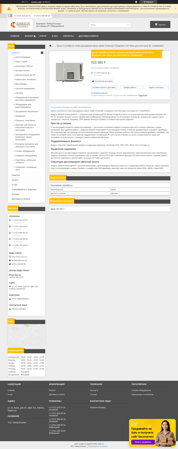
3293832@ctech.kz (19, 260)
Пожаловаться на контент (98, 446)
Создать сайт (36, 2)
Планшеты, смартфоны (25, 120)
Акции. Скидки (21, 61)
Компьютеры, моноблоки (25, 79)
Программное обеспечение (26, 111)
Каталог (29, 36)
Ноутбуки (19, 93)
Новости (16, 175)
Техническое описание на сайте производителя (71, 107)
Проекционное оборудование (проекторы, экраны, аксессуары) (27, 137)
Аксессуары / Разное (24, 66)
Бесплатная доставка (103, 81)
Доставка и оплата (89, 36)
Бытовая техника (22, 71)
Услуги (42, 36)
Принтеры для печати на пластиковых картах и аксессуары (25, 127)
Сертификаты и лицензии (24, 189)
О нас (55, 36)
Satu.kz (101, 444)
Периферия (20, 116)
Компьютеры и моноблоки (142, 394)
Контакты (68, 36)
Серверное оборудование (26, 155)
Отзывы (15, 194)
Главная (14, 36)
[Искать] (128, 24)
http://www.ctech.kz (19, 257)
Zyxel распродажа (22, 57)
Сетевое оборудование (25, 151)
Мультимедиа (21, 84)
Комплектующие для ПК (25, 75)
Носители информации (25, 88)
